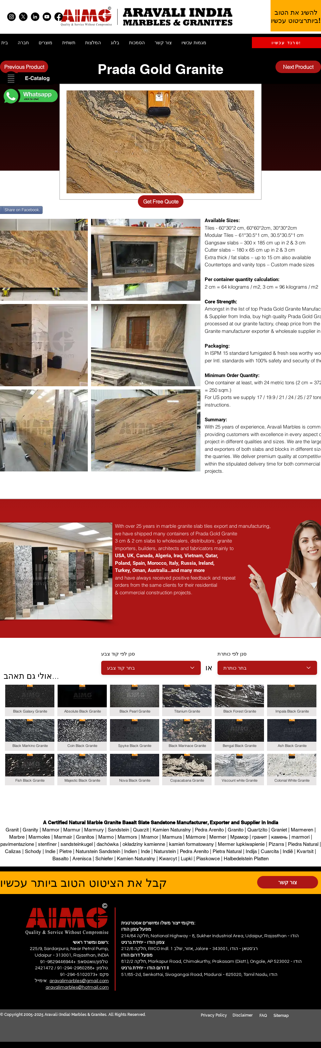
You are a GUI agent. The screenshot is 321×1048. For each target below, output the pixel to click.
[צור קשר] (287, 882)
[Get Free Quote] (160, 201)
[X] (23, 16)
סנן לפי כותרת (232, 653)
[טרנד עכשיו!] (286, 42)
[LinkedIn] (35, 16)
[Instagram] (11, 16)
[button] (30, 79)
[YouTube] (47, 16)
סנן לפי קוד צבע (118, 653)
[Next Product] (298, 67)
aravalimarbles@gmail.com (79, 981)
